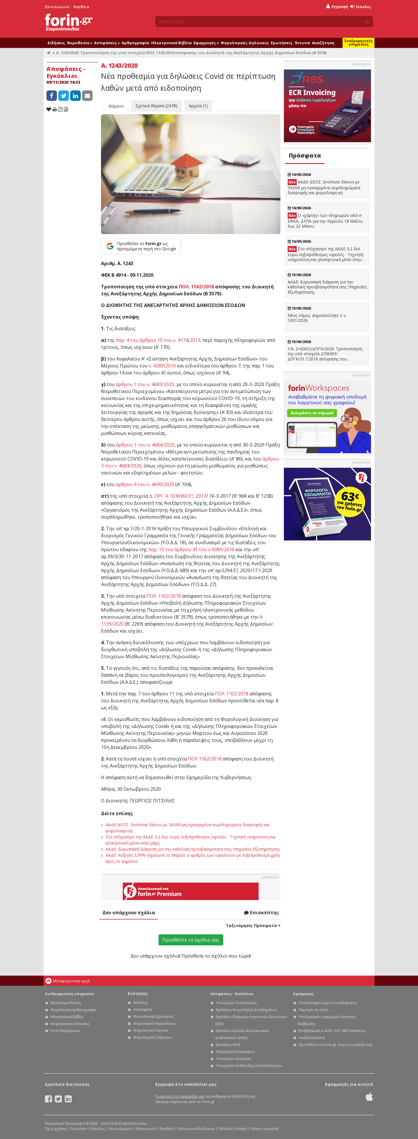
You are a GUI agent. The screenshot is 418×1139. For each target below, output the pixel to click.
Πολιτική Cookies (233, 1128)
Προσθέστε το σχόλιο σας (190, 940)
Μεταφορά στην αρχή (71, 981)
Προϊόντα (79, 1128)
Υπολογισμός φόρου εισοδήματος (328, 1002)
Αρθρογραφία (135, 42)
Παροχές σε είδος (314, 1009)
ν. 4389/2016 (162, 366)
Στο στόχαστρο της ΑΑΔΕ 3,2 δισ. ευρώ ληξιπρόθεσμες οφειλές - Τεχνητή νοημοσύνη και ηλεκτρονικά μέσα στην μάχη (325, 254)
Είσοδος (360, 6)
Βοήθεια (81, 6)
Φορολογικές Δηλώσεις (245, 42)
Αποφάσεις (107, 42)
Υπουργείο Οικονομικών (236, 1002)
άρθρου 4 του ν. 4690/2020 (145, 484)
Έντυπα (302, 42)
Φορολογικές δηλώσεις (70, 1023)
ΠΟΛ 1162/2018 (231, 693)
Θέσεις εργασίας (265, 1128)
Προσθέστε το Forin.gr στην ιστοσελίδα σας (335, 1044)
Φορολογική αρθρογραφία (73, 1009)
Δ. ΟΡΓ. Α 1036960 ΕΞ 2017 (177, 496)
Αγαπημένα (142, 1009)
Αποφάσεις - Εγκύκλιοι (231, 993)
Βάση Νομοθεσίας (66, 1002)
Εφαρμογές (206, 42)
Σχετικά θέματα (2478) (156, 105)
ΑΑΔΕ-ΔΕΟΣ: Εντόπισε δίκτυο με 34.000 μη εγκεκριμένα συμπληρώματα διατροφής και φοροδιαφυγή (324, 187)
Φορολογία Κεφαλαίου (235, 1051)
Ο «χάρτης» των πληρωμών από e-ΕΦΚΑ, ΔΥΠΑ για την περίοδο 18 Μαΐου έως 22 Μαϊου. (325, 221)
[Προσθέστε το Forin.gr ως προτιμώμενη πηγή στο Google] (141, 246)
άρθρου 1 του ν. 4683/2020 (145, 384)
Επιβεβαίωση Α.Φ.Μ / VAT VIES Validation (332, 1030)
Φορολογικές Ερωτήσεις (153, 1016)
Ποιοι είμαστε (120, 1128)
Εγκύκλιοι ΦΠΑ (228, 1044)
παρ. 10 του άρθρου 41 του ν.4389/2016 (191, 549)
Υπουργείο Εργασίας (233, 1058)
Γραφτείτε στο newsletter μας (180, 1096)
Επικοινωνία (57, 6)
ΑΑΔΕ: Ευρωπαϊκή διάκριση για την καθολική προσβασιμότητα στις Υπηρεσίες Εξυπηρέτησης (193, 849)
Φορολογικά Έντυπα (150, 1030)
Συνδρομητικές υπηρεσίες (358, 42)
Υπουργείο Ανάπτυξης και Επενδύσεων (249, 1065)
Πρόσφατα (305, 155)
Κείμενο (116, 106)
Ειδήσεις (56, 42)
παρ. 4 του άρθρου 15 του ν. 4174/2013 (158, 340)
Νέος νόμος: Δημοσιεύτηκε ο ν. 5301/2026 (317, 318)
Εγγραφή (337, 6)
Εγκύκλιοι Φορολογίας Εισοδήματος (246, 1009)
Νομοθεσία (79, 42)
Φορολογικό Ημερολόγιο (154, 1023)
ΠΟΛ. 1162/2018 (196, 286)
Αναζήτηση (323, 42)
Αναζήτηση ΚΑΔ (312, 1037)
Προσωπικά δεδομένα (196, 1128)
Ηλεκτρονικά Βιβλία (171, 42)
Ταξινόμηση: (253, 925)
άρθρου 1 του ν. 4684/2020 (145, 445)
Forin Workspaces (65, 1030)
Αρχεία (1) (198, 105)
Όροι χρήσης (56, 1128)
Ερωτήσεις (282, 42)
